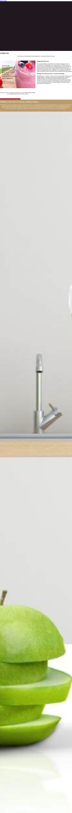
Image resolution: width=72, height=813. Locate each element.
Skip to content (3, 0)
